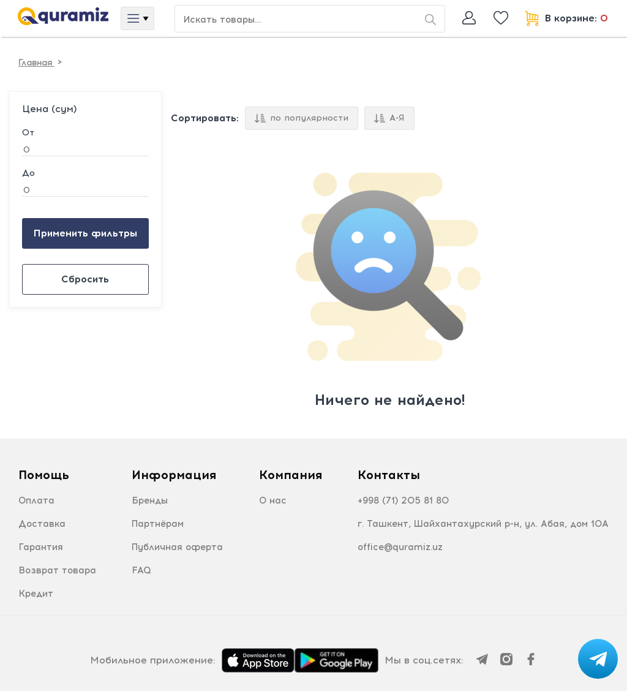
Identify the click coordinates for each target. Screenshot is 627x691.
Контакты (389, 474)
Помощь (43, 474)
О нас (273, 500)
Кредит (35, 593)
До (28, 173)
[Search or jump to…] (310, 18)
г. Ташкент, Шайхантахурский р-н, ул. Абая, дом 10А (483, 523)
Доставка (42, 523)
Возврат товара (57, 570)
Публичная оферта (177, 547)
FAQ (141, 570)
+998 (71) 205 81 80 (403, 500)
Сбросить (85, 279)
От (28, 133)
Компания (290, 474)
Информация (174, 474)
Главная (36, 62)
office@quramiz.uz (400, 547)
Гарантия (40, 547)
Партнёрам (158, 523)
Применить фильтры (85, 233)
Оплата (36, 500)
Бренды (150, 500)
